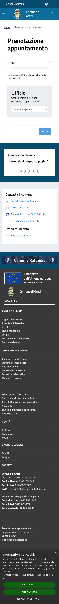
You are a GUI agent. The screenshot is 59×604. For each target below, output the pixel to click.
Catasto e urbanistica (13, 374)
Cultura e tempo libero (14, 363)
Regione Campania (15, 4)
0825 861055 (22, 504)
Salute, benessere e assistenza (19, 410)
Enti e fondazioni (11, 331)
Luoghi (5, 457)
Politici (5, 335)
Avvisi (5, 438)
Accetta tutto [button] (29, 584)
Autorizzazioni (9, 413)
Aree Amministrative (13, 323)
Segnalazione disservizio (15, 532)
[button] (29, 598)
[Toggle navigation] (3, 14)
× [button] (55, 553)
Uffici (5, 327)
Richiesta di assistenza (14, 539)
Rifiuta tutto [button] (29, 592)
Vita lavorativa (10, 366)
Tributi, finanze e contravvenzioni (20, 402)
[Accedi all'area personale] (47, 4)
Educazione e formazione (15, 394)
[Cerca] (52, 14)
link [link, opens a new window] (13, 578)
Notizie (6, 430)
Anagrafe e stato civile (14, 359)
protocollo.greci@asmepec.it (23, 496)
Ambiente (7, 406)
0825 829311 (27, 508)
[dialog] (29, 577)
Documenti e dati (11, 342)
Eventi (5, 453)
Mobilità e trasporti (12, 378)
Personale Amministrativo (16, 338)
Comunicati (8, 434)
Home (7, 27)
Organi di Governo (12, 319)
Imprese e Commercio (14, 370)
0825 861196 (28, 500)
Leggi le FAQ (9, 536)
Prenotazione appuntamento (17, 528)
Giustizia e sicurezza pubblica (18, 398)
